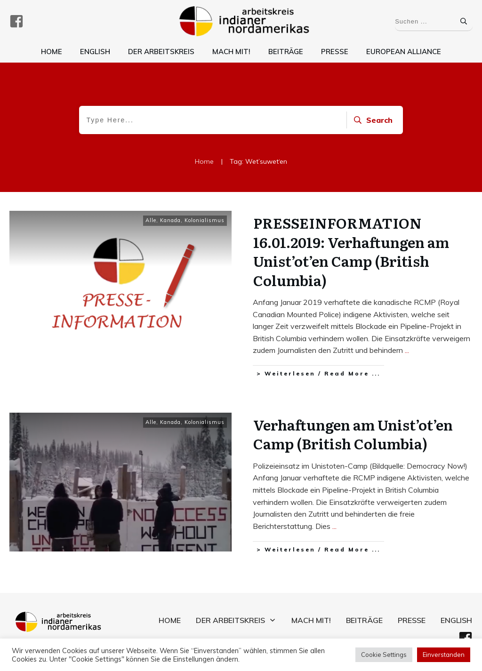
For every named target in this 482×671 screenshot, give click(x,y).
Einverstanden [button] (444, 654)
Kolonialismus (205, 220)
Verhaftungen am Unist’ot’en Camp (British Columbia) (353, 432)
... (407, 350)
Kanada (170, 220)
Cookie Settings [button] (384, 654)
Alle (150, 220)
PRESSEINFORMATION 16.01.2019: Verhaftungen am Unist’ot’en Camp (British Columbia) (351, 251)
